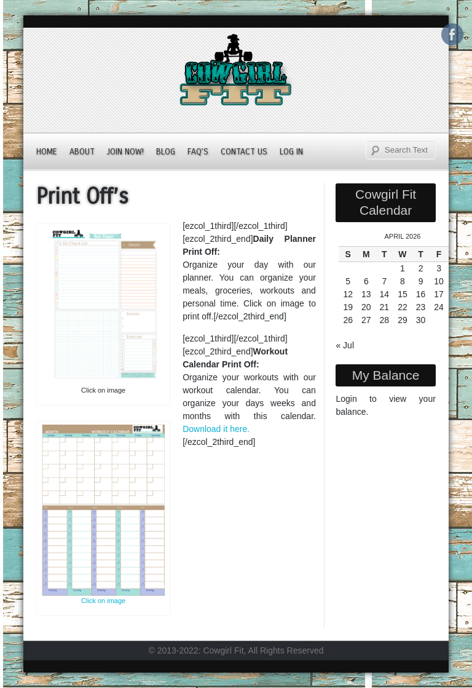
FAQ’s (197, 151)
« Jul (345, 345)
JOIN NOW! (125, 151)
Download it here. (216, 429)
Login (346, 399)
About (82, 151)
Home (46, 151)
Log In (291, 151)
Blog (165, 151)
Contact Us (244, 151)
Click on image (103, 600)
